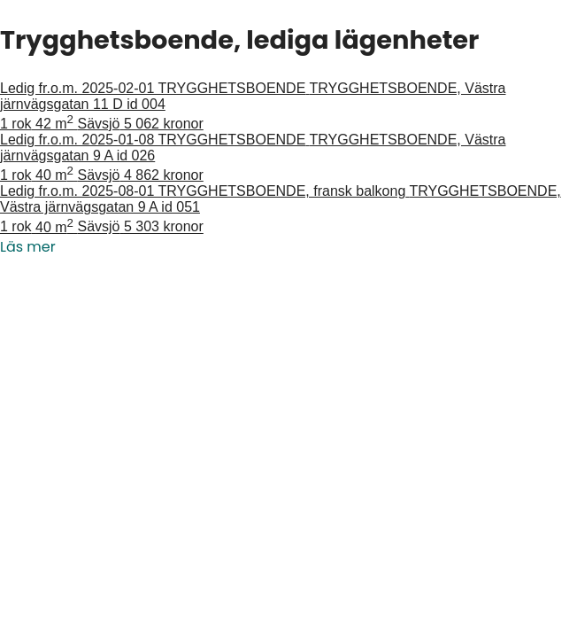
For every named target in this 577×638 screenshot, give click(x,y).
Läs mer (28, 247)
